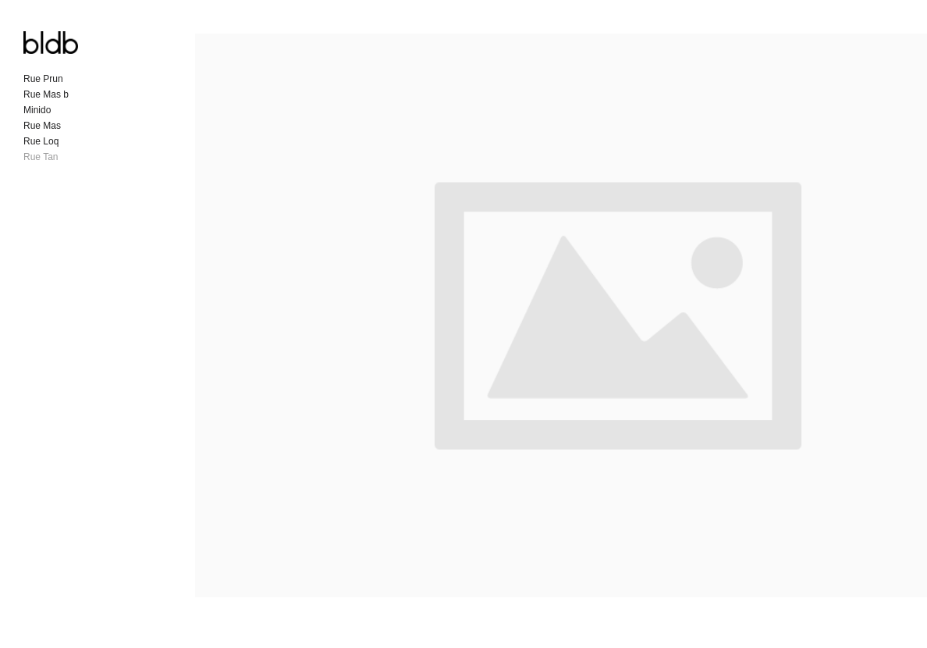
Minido (37, 110)
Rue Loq (41, 141)
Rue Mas (42, 125)
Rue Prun (43, 78)
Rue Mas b (46, 94)
